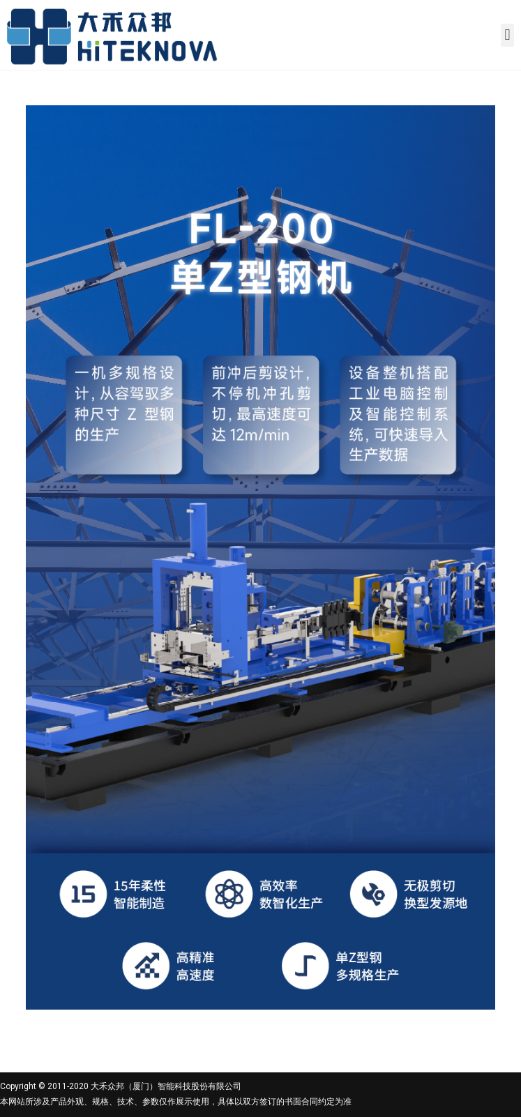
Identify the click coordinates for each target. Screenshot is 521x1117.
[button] (507, 35)
